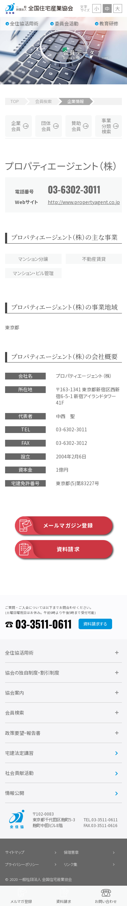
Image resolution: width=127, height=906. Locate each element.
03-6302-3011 (74, 189)
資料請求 (47, 549)
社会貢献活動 (19, 772)
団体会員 (46, 126)
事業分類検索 (106, 126)
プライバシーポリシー (22, 864)
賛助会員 (76, 126)
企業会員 (16, 126)
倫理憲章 (71, 852)
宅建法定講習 (19, 752)
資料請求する (95, 624)
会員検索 (43, 101)
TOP (14, 101)
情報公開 (14, 792)
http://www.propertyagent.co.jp (84, 202)
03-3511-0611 (43, 624)
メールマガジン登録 (54, 525)
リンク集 (70, 864)
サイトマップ (14, 852)
